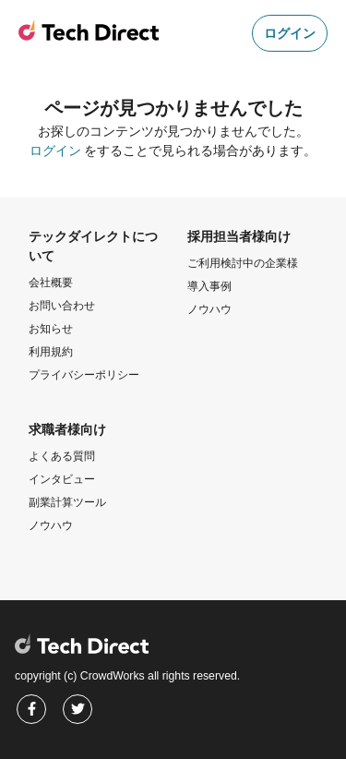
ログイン (290, 33)
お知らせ (51, 328)
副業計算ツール (67, 502)
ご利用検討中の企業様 (242, 263)
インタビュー (62, 479)
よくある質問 (62, 456)
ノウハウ (209, 309)
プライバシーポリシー (84, 374)
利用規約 (51, 351)
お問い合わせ (62, 305)
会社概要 (51, 282)
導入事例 (209, 286)
